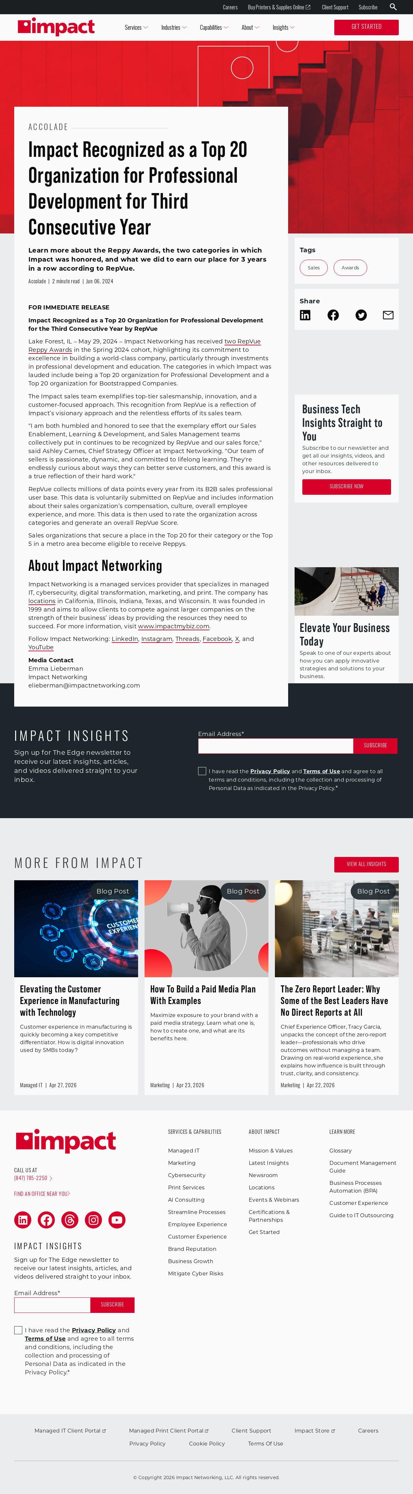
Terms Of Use (266, 1444)
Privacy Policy (270, 771)
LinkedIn (125, 639)
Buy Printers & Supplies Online (279, 7)
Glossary (340, 1151)
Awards (350, 268)
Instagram (156, 639)
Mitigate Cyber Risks (195, 1274)
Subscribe (368, 7)
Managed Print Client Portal (169, 1431)
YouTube (41, 647)
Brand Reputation (192, 1249)
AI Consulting (186, 1200)
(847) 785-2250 (33, 1178)
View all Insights (367, 864)
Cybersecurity (187, 1175)
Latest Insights (269, 1163)
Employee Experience (197, 1224)
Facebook (217, 639)
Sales (314, 268)
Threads (188, 639)
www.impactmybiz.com (173, 626)
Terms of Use (321, 771)
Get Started (367, 27)
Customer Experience (197, 1237)
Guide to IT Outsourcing (361, 1215)
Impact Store (315, 1431)
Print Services (186, 1188)
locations (41, 601)
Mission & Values (271, 1151)
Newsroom (263, 1175)
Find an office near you (42, 1194)
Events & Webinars (274, 1200)
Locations (262, 1188)
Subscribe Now (347, 487)
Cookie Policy (207, 1444)
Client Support (335, 7)
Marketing (182, 1163)
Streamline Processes (197, 1212)
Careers (230, 7)
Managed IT (183, 1151)
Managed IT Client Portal (70, 1431)
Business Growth (191, 1261)
